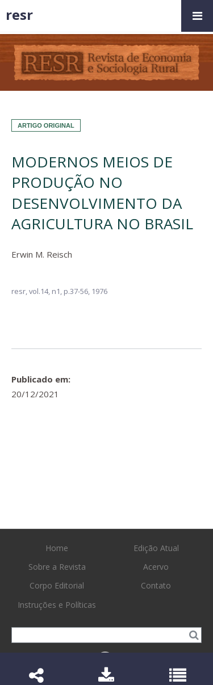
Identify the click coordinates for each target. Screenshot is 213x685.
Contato (156, 585)
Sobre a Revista (57, 566)
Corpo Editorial (57, 585)
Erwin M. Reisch (41, 254)
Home (56, 548)
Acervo (156, 566)
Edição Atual (156, 548)
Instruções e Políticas (57, 604)
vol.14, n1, (46, 291)
